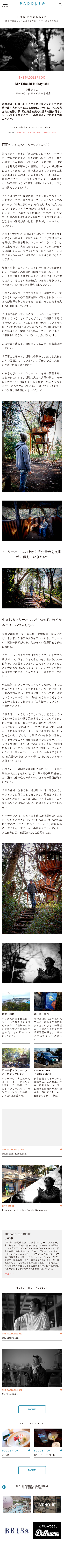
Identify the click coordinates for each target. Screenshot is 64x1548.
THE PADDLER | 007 (32, 77)
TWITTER (20, 132)
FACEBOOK (34, 132)
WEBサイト (10, 1274)
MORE (32, 1409)
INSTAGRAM (50, 132)
